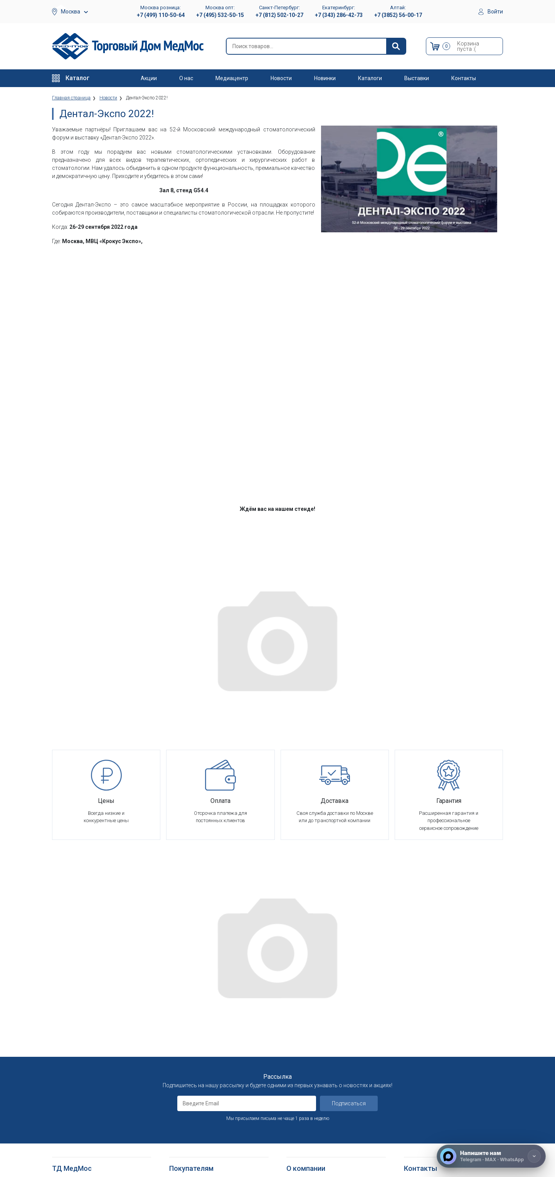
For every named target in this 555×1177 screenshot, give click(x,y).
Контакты (463, 78)
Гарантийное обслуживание (202, 1024)
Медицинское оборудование (85, 995)
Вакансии (297, 1014)
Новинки (325, 78)
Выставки (416, 78)
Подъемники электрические (85, 1160)
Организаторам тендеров (316, 1043)
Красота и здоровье (76, 1052)
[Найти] (395, 46)
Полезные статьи (307, 1143)
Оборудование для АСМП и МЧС (90, 1024)
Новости (281, 78)
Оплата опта (301, 1062)
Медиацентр (231, 78)
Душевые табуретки (76, 1150)
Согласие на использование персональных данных (202, 1073)
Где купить (298, 1080)
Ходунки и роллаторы (78, 1114)
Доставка (181, 1005)
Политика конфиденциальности (207, 1043)
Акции (149, 78)
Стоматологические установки (89, 1033)
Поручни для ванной (76, 1141)
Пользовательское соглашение (207, 1033)
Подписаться (349, 913)
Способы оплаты (189, 1014)
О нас (186, 78)
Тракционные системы (78, 1043)
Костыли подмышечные (80, 1105)
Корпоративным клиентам (318, 1033)
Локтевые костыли (75, 1086)
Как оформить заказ (193, 995)
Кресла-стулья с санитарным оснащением (86, 1128)
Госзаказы (299, 1052)
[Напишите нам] (491, 1156)
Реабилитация (68, 1014)
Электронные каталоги (314, 1124)
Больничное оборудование (84, 1005)
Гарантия (297, 1071)
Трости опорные (71, 1095)
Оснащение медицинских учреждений (330, 1005)
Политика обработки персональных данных (211, 1056)
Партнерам (299, 1024)
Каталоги (370, 78)
